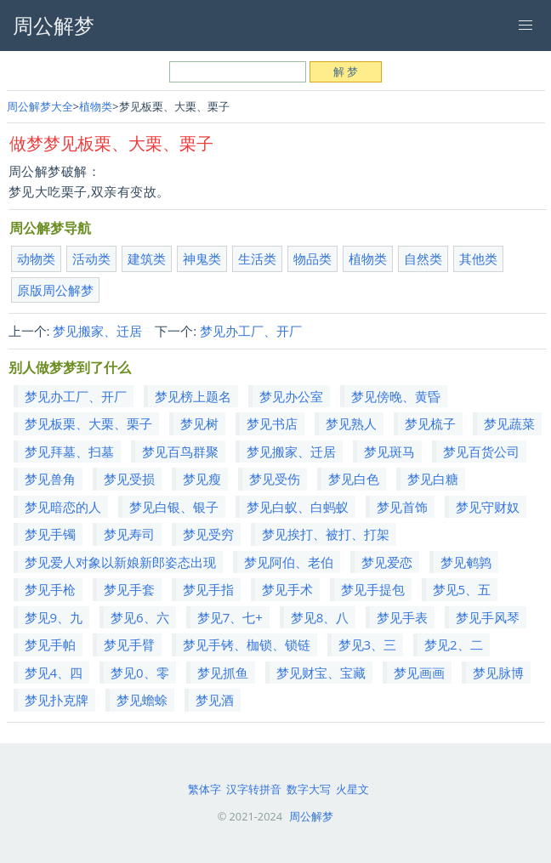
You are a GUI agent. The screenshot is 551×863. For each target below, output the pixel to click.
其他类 (478, 258)
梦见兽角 (50, 478)
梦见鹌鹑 (465, 562)
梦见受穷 (208, 533)
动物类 (36, 258)
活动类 (91, 258)
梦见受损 (129, 478)
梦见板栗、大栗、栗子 (88, 423)
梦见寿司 (129, 533)
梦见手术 (287, 589)
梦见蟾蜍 (142, 699)
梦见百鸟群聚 (180, 451)
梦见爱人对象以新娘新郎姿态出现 (120, 562)
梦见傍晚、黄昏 (395, 396)
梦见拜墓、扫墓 (69, 451)
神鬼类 (202, 258)
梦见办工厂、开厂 (251, 330)
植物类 (95, 106)
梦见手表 (402, 617)
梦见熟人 (351, 423)
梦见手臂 (129, 644)
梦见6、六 (140, 617)
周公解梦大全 (40, 106)
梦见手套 (129, 589)
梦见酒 (215, 699)
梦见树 (199, 423)
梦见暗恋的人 (63, 506)
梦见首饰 (402, 506)
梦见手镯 (50, 533)
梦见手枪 (50, 589)
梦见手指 (208, 589)
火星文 (352, 789)
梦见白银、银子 (174, 506)
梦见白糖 (432, 478)
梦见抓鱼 (222, 672)
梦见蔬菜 (509, 423)
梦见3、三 (367, 644)
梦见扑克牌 (56, 699)
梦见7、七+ (230, 617)
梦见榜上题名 (193, 396)
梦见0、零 (140, 672)
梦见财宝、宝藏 (321, 672)
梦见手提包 (373, 589)
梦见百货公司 (481, 451)
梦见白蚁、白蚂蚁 (298, 506)
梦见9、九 (54, 617)
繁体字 (204, 789)
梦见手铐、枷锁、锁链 (246, 644)
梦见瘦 (202, 478)
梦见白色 (353, 478)
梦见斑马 (389, 451)
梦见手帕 (50, 644)
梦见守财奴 (488, 506)
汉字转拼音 (253, 789)
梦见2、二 (453, 644)
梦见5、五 (462, 589)
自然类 (423, 258)
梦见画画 (419, 672)
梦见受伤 (274, 478)
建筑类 (147, 258)
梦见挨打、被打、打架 (325, 533)
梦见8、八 (320, 617)
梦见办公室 (291, 396)
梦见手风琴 (488, 617)
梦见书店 (272, 423)
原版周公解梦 (55, 289)
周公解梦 (311, 816)
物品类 (312, 258)
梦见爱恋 (386, 562)
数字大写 (309, 789)
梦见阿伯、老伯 (288, 562)
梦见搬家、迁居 (97, 330)
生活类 (257, 258)
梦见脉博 (498, 672)
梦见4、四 (54, 672)
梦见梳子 (430, 423)
